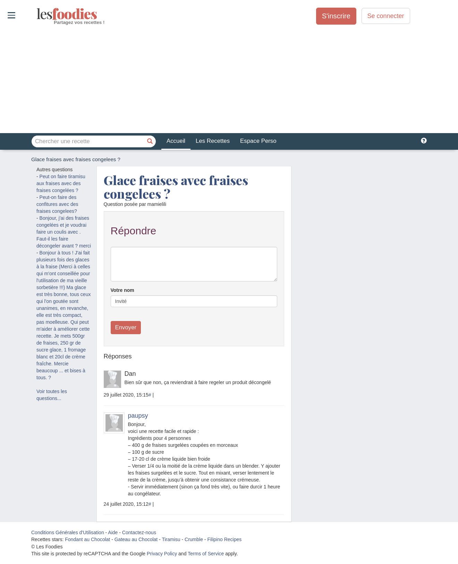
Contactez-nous (139, 532)
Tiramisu (171, 539)
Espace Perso (258, 141)
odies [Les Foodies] (37, 14)
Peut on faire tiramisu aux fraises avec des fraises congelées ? (60, 183)
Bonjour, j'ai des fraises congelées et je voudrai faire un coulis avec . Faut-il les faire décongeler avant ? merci (63, 232)
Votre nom (122, 290)
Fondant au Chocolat (87, 539)
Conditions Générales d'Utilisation (67, 532)
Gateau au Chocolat (136, 539)
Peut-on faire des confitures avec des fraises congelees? (57, 204)
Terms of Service (206, 553)
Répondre (133, 230)
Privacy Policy (162, 553)
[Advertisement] (229, 79)
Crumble (194, 539)
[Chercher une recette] (150, 141)
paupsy (138, 415)
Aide (113, 532)
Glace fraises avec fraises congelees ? (176, 187)
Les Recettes (213, 141)
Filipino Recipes (224, 539)
